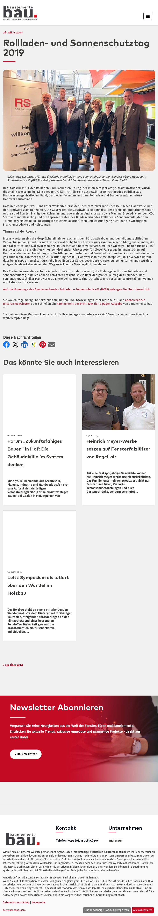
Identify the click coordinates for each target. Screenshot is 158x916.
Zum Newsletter (26, 754)
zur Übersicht (14, 665)
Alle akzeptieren (142, 910)
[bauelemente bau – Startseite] (21, 840)
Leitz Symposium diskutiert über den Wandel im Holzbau (38, 585)
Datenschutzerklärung (16, 902)
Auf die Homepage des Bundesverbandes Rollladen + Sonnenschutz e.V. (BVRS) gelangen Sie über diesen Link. (76, 289)
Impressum (115, 840)
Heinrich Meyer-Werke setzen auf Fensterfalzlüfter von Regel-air (118, 449)
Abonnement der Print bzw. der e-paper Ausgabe (89, 303)
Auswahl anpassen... (15, 910)
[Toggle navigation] (147, 16)
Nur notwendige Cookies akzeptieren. (106, 910)
